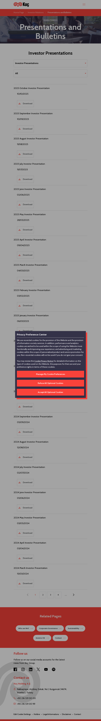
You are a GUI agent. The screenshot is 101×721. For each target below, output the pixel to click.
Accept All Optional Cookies (50, 392)
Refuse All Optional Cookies (50, 383)
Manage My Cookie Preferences (50, 374)
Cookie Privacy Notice (43, 361)
